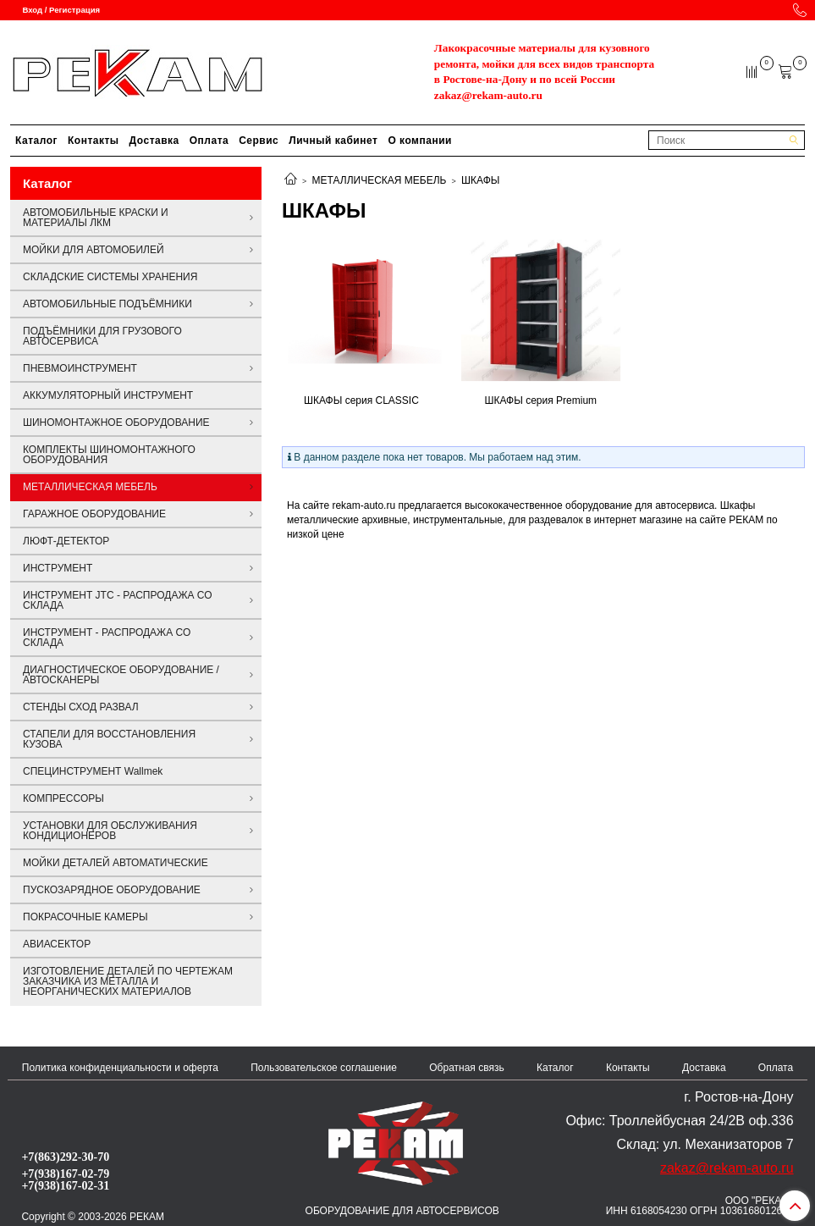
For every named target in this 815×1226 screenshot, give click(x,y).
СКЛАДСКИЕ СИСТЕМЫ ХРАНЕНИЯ (110, 277)
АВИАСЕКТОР (57, 944)
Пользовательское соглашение (324, 1068)
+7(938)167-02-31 (65, 1185)
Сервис (258, 140)
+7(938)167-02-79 (65, 1173)
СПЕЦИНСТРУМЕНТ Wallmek (92, 771)
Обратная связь (466, 1068)
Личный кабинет (333, 140)
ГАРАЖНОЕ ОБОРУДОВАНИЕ (94, 514)
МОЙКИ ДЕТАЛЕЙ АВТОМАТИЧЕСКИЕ (115, 863)
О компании (420, 140)
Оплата (209, 140)
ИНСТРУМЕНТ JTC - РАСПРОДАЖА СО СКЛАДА (117, 600)
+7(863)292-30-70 (65, 1156)
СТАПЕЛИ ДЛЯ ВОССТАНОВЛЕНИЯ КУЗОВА (109, 739)
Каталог (36, 140)
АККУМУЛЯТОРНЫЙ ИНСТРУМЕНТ (108, 395)
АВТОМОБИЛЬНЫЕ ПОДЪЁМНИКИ (107, 304)
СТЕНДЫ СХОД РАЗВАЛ (81, 707)
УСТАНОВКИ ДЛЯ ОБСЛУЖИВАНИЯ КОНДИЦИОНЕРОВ (110, 831)
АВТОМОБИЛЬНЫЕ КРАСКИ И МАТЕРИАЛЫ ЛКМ (95, 218)
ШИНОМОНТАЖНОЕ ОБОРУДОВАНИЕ (116, 422)
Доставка (154, 140)
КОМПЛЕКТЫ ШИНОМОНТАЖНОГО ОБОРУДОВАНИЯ (109, 455)
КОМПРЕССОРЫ (63, 798)
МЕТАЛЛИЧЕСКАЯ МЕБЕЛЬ (379, 180)
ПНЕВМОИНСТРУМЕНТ (80, 368)
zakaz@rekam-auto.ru (488, 95)
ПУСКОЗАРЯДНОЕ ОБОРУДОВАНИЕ (112, 890)
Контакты (93, 140)
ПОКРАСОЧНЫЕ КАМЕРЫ (85, 917)
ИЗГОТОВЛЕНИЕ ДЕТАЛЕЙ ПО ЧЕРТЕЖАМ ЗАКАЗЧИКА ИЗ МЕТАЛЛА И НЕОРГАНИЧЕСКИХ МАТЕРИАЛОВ (128, 981)
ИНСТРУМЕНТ (57, 568)
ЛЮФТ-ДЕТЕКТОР (66, 541)
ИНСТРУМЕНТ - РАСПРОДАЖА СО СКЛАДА (106, 638)
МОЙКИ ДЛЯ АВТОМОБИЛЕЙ (93, 250)
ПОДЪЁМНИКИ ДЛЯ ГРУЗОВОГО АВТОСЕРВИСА (102, 336)
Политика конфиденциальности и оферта (120, 1068)
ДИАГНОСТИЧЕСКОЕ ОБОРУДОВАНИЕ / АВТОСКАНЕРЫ (121, 675)
